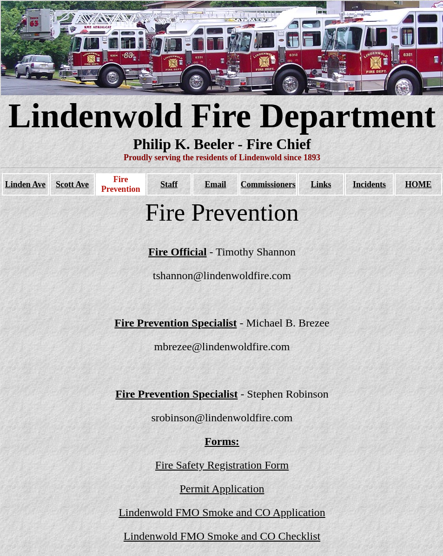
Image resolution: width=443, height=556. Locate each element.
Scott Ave (72, 184)
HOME (418, 184)
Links (321, 184)
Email (215, 184)
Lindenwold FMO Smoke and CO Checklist (222, 536)
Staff (169, 184)
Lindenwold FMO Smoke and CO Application (222, 512)
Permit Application (222, 489)
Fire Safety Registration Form (222, 465)
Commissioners (268, 184)
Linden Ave (25, 184)
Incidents (369, 184)
